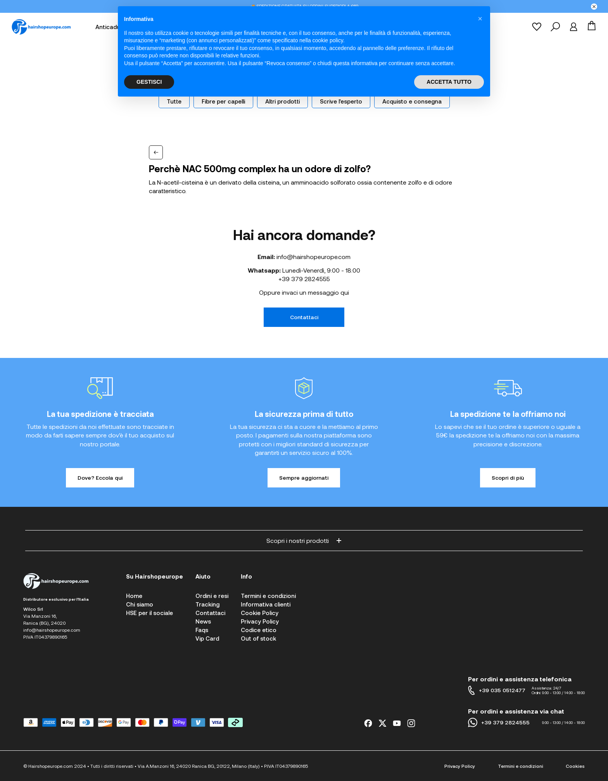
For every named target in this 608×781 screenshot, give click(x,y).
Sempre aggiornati (303, 477)
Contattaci (304, 317)
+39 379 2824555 (304, 278)
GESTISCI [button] (149, 82)
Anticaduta (110, 26)
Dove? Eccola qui (100, 477)
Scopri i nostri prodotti (303, 540)
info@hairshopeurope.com (313, 256)
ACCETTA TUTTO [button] (449, 82)
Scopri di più (508, 477)
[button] (480, 18)
